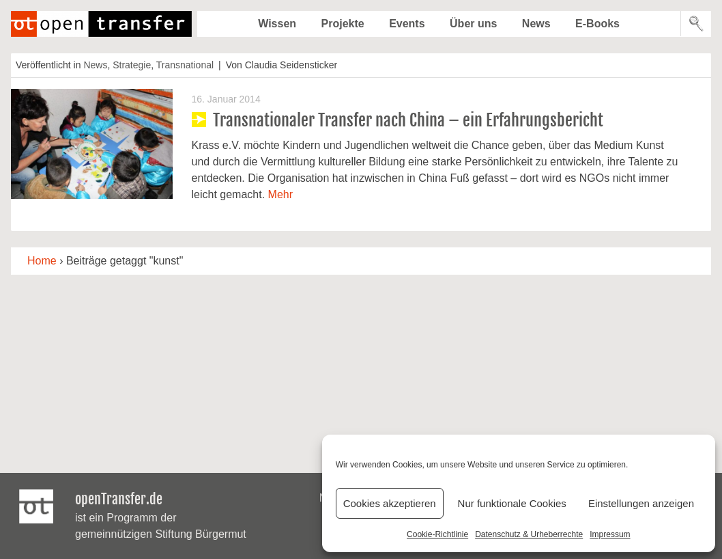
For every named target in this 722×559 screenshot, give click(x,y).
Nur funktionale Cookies (512, 503)
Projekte (342, 23)
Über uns (473, 23)
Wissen (277, 23)
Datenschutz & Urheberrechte (529, 534)
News (536, 23)
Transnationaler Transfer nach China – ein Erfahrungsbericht (408, 120)
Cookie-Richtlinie (437, 534)
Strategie (132, 64)
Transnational (185, 64)
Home (42, 261)
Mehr (280, 194)
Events (406, 23)
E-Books (597, 23)
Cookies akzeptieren (389, 503)
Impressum (610, 534)
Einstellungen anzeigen (641, 503)
